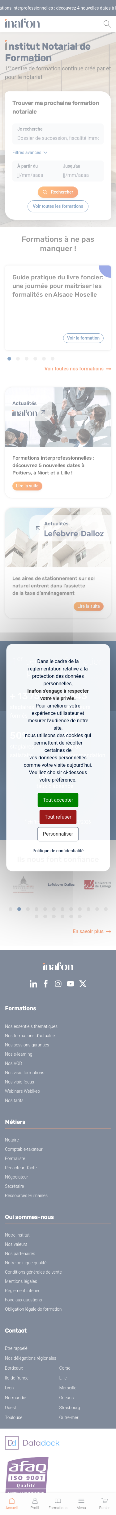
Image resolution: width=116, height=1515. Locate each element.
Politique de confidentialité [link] (58, 850)
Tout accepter (58, 800)
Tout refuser (58, 817)
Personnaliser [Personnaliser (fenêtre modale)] (58, 834)
